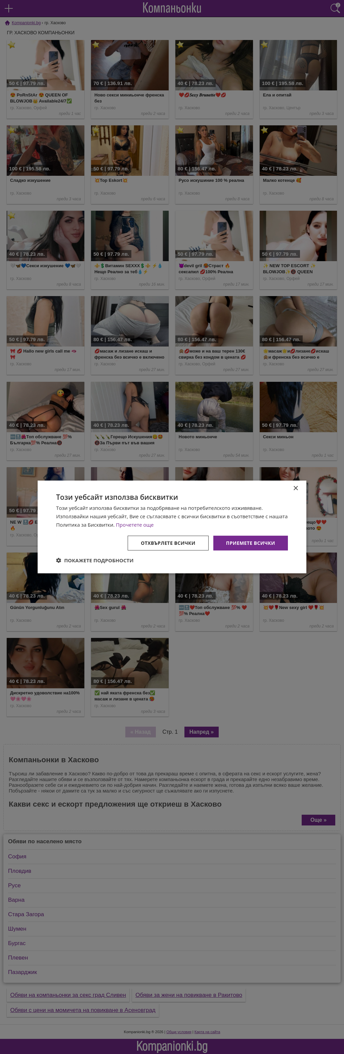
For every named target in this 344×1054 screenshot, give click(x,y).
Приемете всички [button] (250, 542)
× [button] (295, 488)
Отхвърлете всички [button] (168, 542)
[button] (95, 560)
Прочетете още (135, 524)
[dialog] (172, 527)
